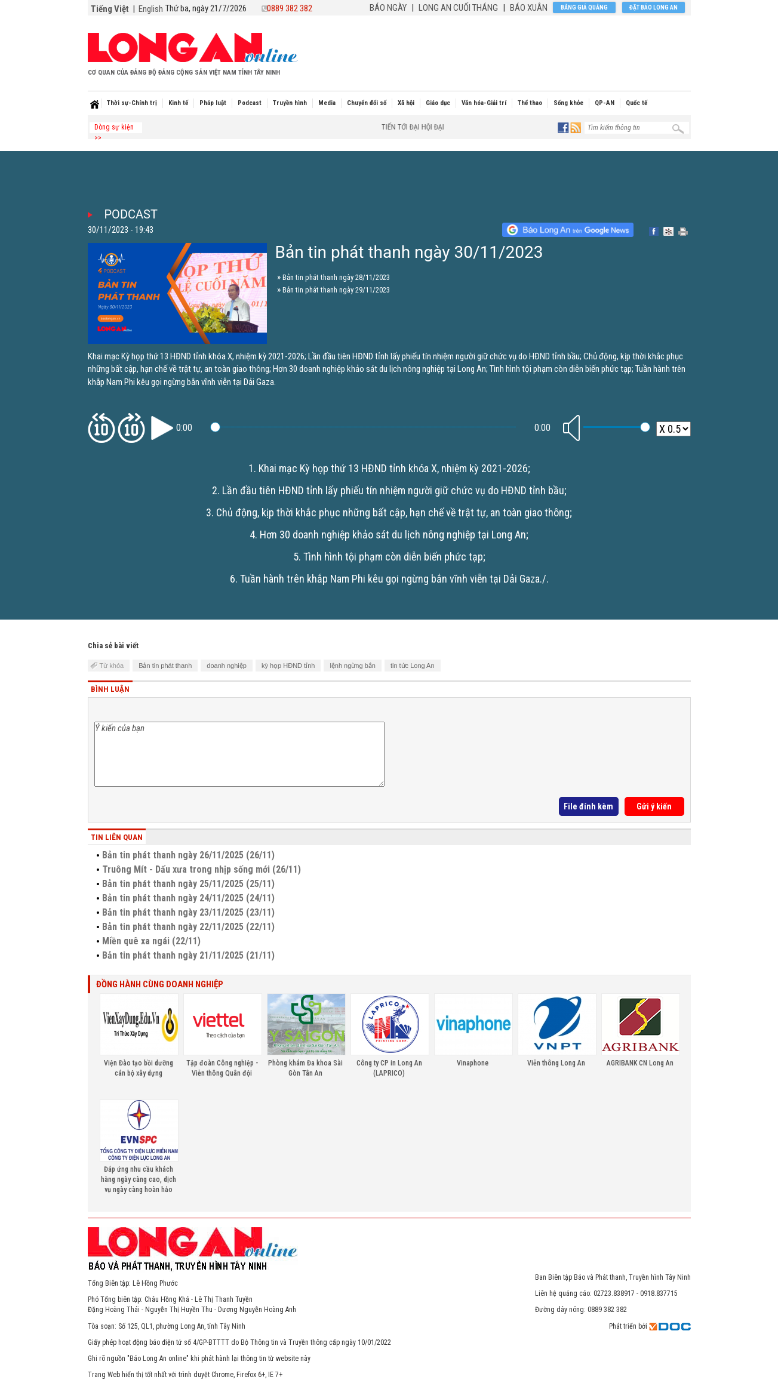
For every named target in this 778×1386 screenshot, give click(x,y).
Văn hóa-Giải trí (484, 103)
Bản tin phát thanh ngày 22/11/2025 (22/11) (188, 926)
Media (327, 103)
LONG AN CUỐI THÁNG (458, 7)
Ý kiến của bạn (239, 754)
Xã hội (406, 103)
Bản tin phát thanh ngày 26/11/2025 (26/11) (188, 855)
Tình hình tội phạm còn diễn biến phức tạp (393, 556)
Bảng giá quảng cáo (584, 8)
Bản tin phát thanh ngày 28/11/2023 (336, 277)
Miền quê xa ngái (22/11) (151, 941)
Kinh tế (178, 103)
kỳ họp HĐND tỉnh (288, 665)
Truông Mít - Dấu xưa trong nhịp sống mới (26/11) (201, 869)
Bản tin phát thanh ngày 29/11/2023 (336, 289)
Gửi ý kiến (654, 806)
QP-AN (604, 103)
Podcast (250, 103)
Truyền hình (290, 103)
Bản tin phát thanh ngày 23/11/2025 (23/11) (188, 912)
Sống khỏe (568, 103)
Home (94, 104)
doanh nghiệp (227, 665)
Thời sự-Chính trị (132, 103)
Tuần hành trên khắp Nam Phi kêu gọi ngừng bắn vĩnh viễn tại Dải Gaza (390, 578)
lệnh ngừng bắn (353, 665)
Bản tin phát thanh (165, 665)
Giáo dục (438, 103)
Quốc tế (636, 103)
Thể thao (530, 103)
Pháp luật (212, 103)
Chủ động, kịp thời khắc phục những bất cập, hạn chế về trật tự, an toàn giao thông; (394, 512)
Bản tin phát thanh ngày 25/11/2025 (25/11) (188, 883)
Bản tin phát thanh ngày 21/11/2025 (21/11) (188, 955)
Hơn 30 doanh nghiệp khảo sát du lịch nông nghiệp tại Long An (393, 534)
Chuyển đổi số (366, 103)
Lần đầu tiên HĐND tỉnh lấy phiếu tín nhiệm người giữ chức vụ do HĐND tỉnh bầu (393, 490)
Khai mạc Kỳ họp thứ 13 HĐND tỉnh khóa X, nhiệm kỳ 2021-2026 (393, 468)
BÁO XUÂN (529, 7)
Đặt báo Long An (653, 7)
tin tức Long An (412, 665)
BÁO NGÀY (388, 7)
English (151, 9)
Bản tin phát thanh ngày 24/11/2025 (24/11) (188, 898)
